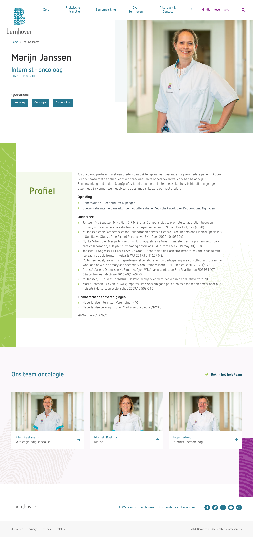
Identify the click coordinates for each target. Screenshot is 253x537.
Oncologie (40, 102)
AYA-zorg (19, 102)
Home (14, 42)
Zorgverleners (31, 42)
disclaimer (17, 529)
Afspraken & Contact (168, 9)
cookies (47, 529)
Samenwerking (106, 9)
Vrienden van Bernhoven (179, 507)
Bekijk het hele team (226, 374)
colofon (61, 529)
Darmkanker (63, 102)
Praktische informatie (73, 9)
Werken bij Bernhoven (138, 507)
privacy (33, 529)
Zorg (46, 9)
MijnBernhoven (215, 9)
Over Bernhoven (135, 9)
